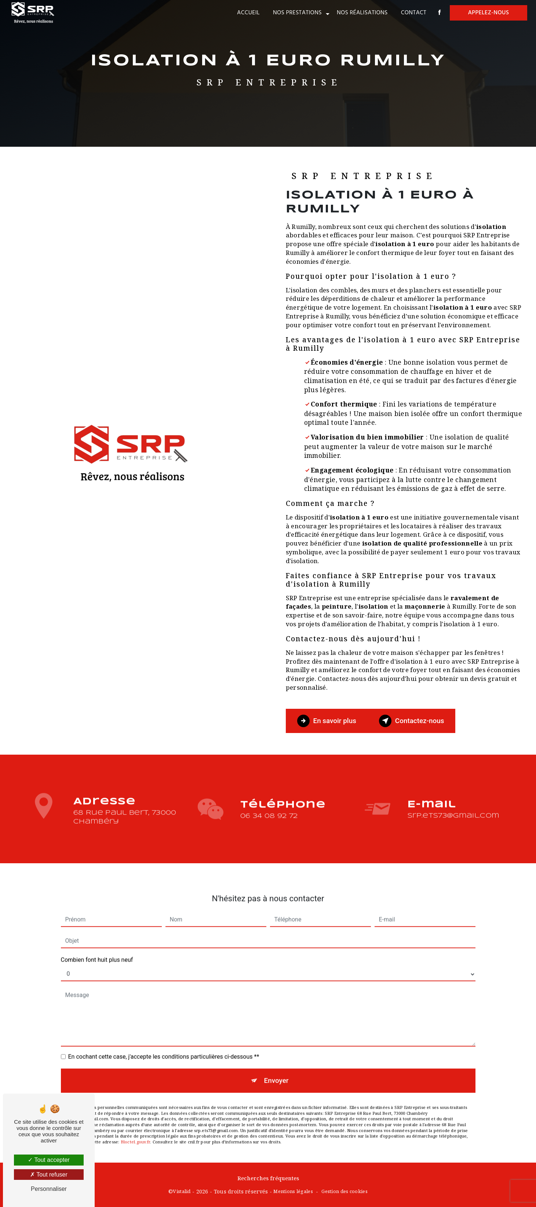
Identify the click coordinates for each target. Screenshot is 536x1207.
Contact (413, 13)
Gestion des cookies (344, 1191)
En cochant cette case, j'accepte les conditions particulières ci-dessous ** (163, 1046)
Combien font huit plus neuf (97, 950)
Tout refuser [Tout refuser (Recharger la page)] (49, 1174)
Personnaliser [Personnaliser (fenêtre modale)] (49, 1189)
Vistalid (181, 1191)
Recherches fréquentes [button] (268, 1177)
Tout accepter (48, 1160)
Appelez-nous (487, 13)
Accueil (248, 13)
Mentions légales (293, 1191)
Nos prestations (296, 13)
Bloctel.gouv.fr (135, 1132)
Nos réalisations (361, 13)
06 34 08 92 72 (269, 825)
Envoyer (276, 1070)
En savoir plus (327, 721)
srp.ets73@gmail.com (453, 806)
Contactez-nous (413, 721)
